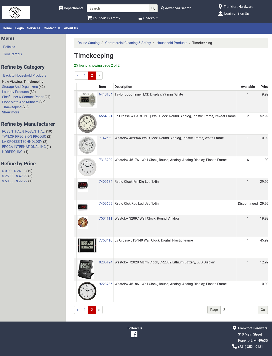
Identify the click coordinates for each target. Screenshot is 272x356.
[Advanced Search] (176, 8)
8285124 (105, 262)
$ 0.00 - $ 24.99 (14, 171)
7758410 (105, 240)
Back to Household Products (24, 75)
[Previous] (77, 75)
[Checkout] (148, 18)
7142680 (105, 138)
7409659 (105, 204)
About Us (71, 28)
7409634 (105, 182)
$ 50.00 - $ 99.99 (14, 181)
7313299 (105, 160)
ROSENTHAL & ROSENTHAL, (23, 131)
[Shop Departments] (71, 8)
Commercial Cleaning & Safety (128, 43)
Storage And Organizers (20, 87)
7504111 (105, 218)
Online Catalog (89, 43)
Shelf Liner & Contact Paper (23, 97)
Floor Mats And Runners (20, 102)
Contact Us (52, 28)
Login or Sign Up (236, 13)
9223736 (105, 284)
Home (7, 28)
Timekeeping (12, 107)
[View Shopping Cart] (103, 18)
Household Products (172, 43)
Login (19, 28)
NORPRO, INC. (12, 152)
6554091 (105, 116)
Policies (9, 47)
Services (33, 28)
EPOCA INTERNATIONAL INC (24, 147)
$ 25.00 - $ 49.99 (14, 176)
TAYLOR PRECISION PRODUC (24, 136)
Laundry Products (15, 92)
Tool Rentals (12, 54)
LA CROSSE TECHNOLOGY (22, 142)
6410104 (105, 94)
